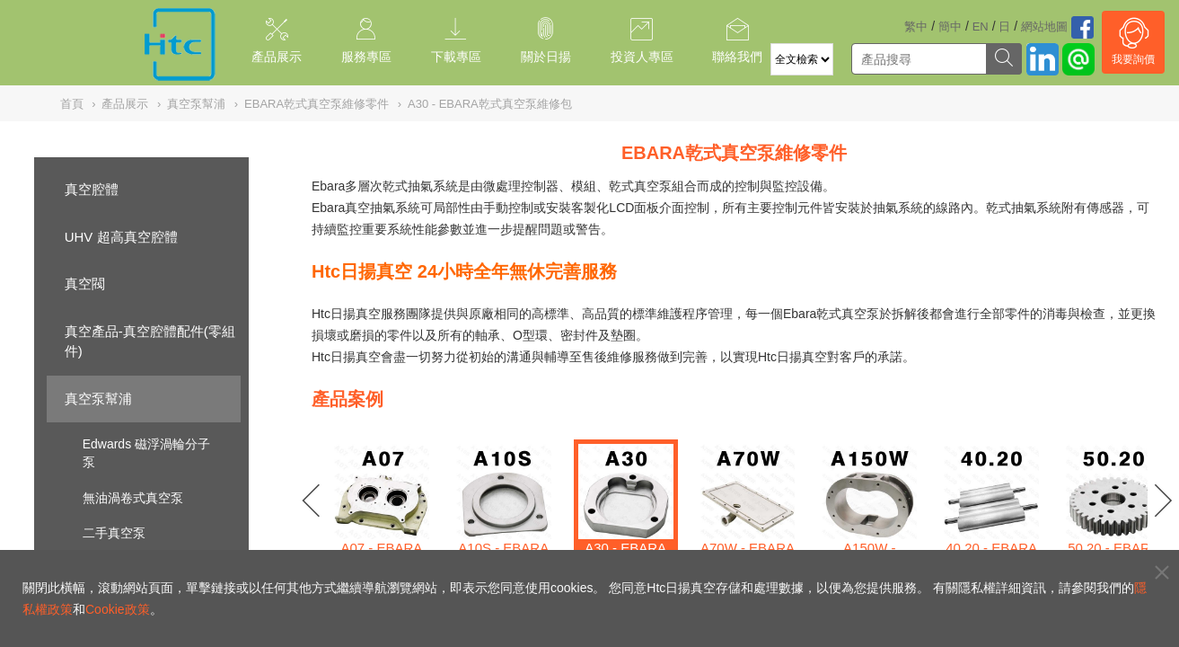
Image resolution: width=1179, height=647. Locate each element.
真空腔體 (92, 189)
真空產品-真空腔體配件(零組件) (150, 341)
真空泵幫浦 (98, 398)
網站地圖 (1044, 26)
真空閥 (85, 283)
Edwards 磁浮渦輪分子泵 (146, 453)
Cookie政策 (117, 609)
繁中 (916, 26)
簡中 (950, 26)
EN (980, 26)
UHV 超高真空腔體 (121, 236)
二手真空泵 (114, 533)
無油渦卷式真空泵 (133, 498)
